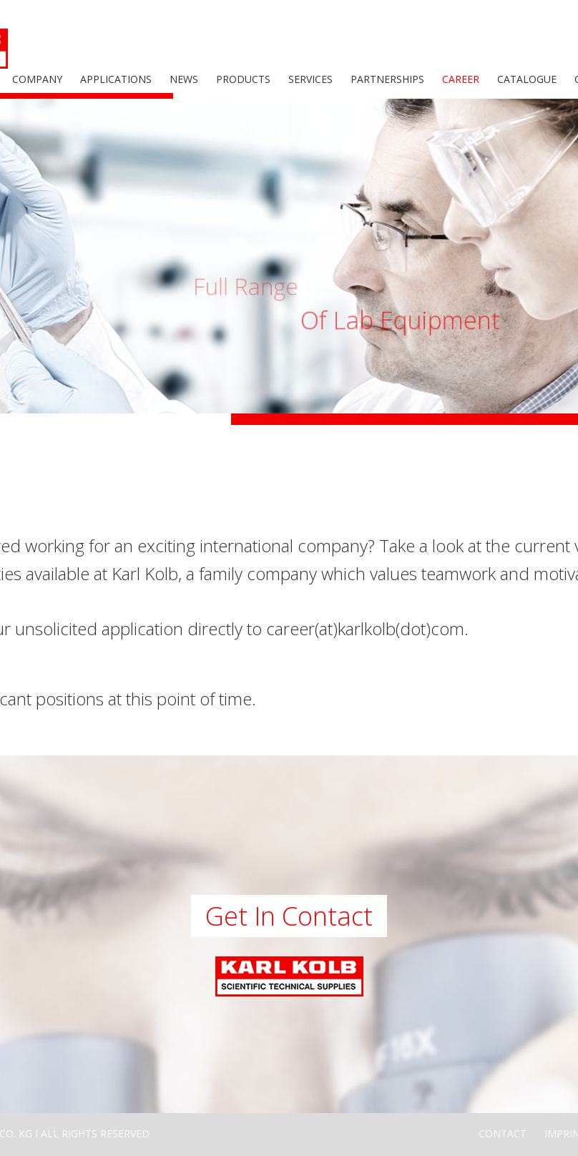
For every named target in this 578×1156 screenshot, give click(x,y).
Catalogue (527, 79)
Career (460, 79)
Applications (116, 79)
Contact (502, 1133)
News (184, 79)
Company (37, 79)
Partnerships (387, 79)
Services (310, 79)
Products (243, 79)
